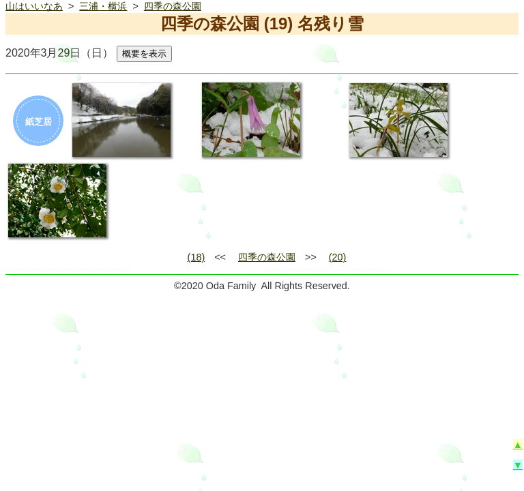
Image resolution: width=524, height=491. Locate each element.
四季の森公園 (172, 6)
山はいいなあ (34, 6)
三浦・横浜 (103, 6)
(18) (196, 257)
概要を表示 (144, 53)
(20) (338, 257)
